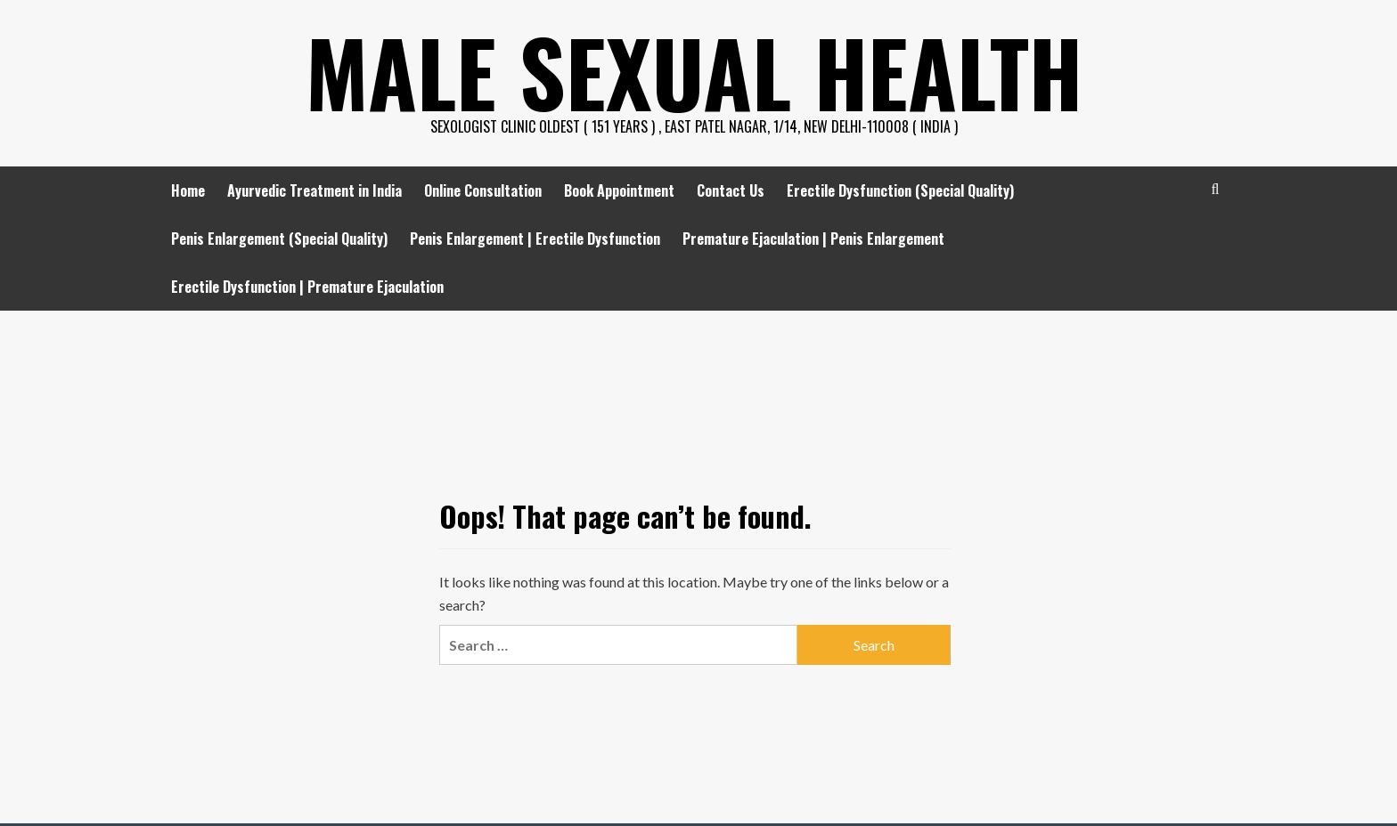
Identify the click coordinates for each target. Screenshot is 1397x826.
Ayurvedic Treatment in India (314, 190)
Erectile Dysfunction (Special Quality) (900, 190)
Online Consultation (483, 190)
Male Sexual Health (694, 71)
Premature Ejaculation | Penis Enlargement (813, 238)
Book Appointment (619, 190)
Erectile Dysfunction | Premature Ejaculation (307, 286)
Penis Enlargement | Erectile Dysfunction (535, 238)
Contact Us (730, 190)
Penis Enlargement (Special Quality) (279, 238)
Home (188, 190)
